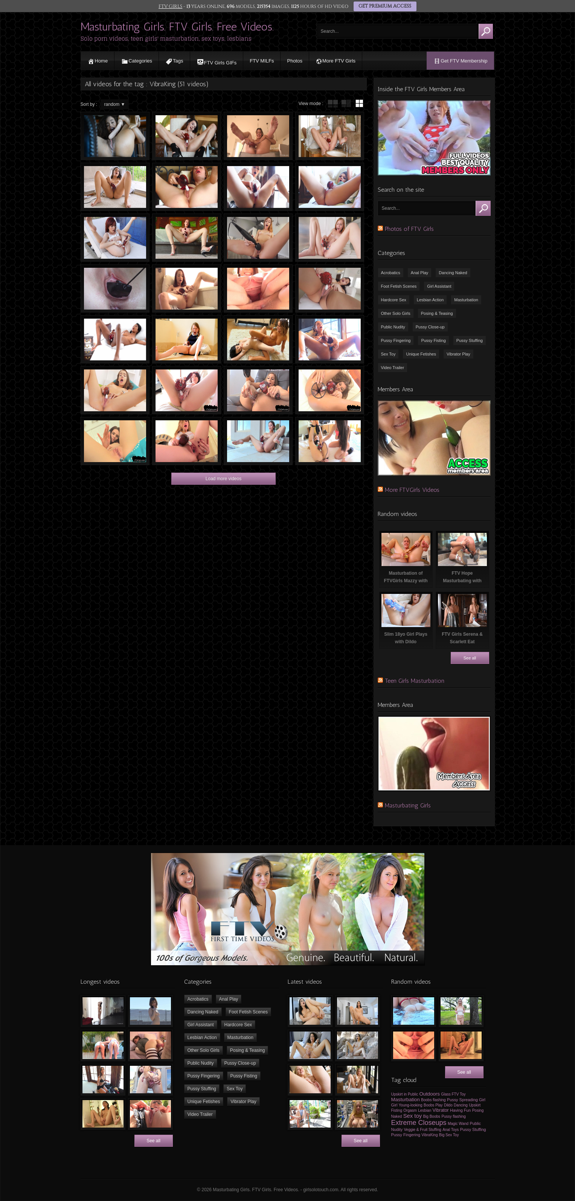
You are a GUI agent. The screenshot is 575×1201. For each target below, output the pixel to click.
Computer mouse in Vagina (115, 288)
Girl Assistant (439, 286)
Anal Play (419, 272)
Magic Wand (458, 1124)
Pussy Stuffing (469, 340)
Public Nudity (393, 327)
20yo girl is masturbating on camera (187, 136)
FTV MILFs (262, 61)
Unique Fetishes (421, 354)
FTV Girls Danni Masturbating (187, 237)
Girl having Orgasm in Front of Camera (115, 390)
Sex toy (412, 1116)
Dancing (461, 1105)
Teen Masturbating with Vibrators (258, 237)
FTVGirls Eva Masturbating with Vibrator (330, 237)
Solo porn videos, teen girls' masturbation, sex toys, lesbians (166, 39)
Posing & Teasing (437, 313)
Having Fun (460, 1110)
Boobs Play (433, 1105)
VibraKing (429, 1135)
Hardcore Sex (393, 300)
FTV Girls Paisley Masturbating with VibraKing (187, 288)
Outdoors (429, 1094)
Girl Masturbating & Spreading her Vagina (258, 288)
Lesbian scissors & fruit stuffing (258, 339)
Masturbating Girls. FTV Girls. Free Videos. (177, 27)
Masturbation (466, 300)
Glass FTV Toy (453, 1094)
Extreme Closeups (419, 1122)
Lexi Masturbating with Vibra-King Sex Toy (187, 390)
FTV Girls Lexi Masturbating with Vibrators (330, 136)
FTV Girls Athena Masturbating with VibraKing (330, 187)
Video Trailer (392, 367)
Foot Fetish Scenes (399, 286)
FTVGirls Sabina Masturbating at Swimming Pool (115, 237)
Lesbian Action (430, 300)
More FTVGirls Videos (412, 489)
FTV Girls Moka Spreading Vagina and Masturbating (330, 390)
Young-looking (410, 1105)
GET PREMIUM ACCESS (384, 6)
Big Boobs (431, 1116)
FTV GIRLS (171, 6)
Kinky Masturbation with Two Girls (330, 441)
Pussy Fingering (396, 340)
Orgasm (410, 1110)
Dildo (448, 1105)
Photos (294, 61)
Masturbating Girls (408, 805)
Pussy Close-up (430, 327)
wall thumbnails (359, 103)
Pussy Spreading (462, 1099)
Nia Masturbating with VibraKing (115, 339)
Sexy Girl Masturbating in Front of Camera (258, 390)
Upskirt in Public (404, 1094)
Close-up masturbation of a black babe (115, 136)
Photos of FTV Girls (409, 228)
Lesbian (424, 1110)
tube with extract (346, 103)
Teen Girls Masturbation (414, 680)
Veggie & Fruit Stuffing (422, 1130)
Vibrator (441, 1110)
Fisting (396, 1110)
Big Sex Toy (449, 1135)
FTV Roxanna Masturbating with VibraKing (258, 441)
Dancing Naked (453, 272)
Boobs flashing (433, 1100)
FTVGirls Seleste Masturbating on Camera (115, 187)
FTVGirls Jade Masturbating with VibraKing (330, 288)
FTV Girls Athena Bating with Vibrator (258, 187)
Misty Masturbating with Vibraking (187, 441)
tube (333, 103)
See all (470, 658)
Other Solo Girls (395, 313)
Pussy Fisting (433, 340)
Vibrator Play (458, 354)
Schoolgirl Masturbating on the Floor (187, 339)
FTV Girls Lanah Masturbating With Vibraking (115, 441)
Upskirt (474, 1105)
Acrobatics (390, 272)
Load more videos (223, 478)
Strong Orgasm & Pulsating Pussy (258, 136)
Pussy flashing (453, 1116)
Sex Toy (388, 354)
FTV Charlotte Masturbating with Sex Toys (330, 339)
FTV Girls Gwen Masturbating (187, 187)
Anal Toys (450, 1130)
